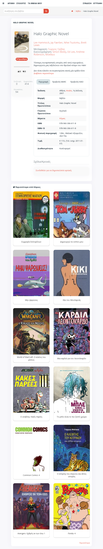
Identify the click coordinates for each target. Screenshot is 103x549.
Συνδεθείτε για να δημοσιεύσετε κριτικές (54, 170)
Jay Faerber (57, 42)
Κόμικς (62, 118)
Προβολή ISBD (76, 81)
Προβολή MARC (59, 81)
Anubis (69, 90)
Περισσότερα (84, 543)
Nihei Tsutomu (72, 42)
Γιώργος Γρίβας (56, 49)
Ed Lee (71, 51)
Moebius (50, 54)
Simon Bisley (59, 51)
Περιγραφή (43, 81)
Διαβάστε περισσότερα (44, 73)
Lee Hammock (41, 42)
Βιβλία (78, 11)
